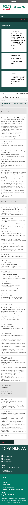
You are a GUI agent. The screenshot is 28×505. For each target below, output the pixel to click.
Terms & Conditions (8, 487)
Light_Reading (6, 456)
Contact (4, 480)
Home (4, 477)
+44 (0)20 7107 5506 (7, 472)
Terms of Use (6, 484)
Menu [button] (6, 16)
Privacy (4, 482)
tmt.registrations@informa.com (10, 467)
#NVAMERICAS (13, 450)
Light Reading (6, 459)
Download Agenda (20, 19)
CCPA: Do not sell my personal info (12, 489)
